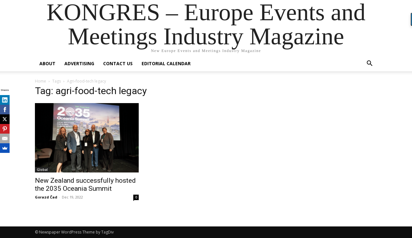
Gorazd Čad (46, 197)
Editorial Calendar (166, 63)
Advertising (79, 63)
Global (42, 169)
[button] (369, 64)
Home (40, 81)
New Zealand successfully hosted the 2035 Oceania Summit (85, 184)
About (47, 63)
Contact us (118, 63)
